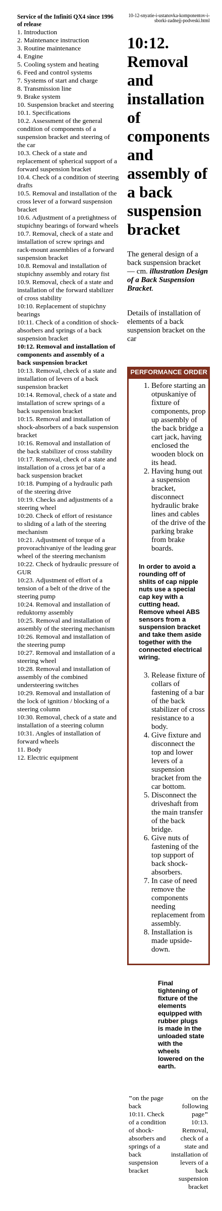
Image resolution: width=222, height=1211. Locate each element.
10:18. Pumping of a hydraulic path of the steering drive (65, 487)
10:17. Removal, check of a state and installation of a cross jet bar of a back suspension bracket (67, 467)
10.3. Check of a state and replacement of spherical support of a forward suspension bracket (67, 161)
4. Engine (30, 56)
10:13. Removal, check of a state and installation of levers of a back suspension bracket (67, 378)
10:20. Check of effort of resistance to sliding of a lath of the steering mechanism (65, 523)
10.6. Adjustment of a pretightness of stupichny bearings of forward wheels (68, 221)
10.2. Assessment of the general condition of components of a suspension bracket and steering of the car (63, 133)
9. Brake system (39, 96)
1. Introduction (37, 32)
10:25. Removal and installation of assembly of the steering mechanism (66, 624)
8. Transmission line (44, 88)
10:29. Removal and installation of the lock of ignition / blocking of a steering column (63, 701)
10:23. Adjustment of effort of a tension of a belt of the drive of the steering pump (63, 588)
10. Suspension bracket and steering (65, 104)
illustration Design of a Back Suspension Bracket (167, 279)
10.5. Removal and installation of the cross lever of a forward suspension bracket (67, 201)
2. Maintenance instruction (53, 40)
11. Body (29, 749)
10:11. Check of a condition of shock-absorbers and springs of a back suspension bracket (68, 330)
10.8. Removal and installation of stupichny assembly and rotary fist (63, 270)
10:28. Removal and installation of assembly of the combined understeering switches (63, 677)
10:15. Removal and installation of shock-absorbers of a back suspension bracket (68, 427)
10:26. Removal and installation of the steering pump (63, 640)
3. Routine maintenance (49, 48)
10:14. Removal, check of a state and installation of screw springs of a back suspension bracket (67, 403)
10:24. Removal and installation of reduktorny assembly (63, 608)
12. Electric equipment (47, 757)
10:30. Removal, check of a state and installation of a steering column (67, 721)
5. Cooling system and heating (58, 64)
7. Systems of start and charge (57, 80)
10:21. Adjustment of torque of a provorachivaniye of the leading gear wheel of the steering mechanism (66, 548)
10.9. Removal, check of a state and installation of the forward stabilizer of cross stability (65, 290)
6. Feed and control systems (54, 72)
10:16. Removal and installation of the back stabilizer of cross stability (64, 447)
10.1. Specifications (44, 112)
